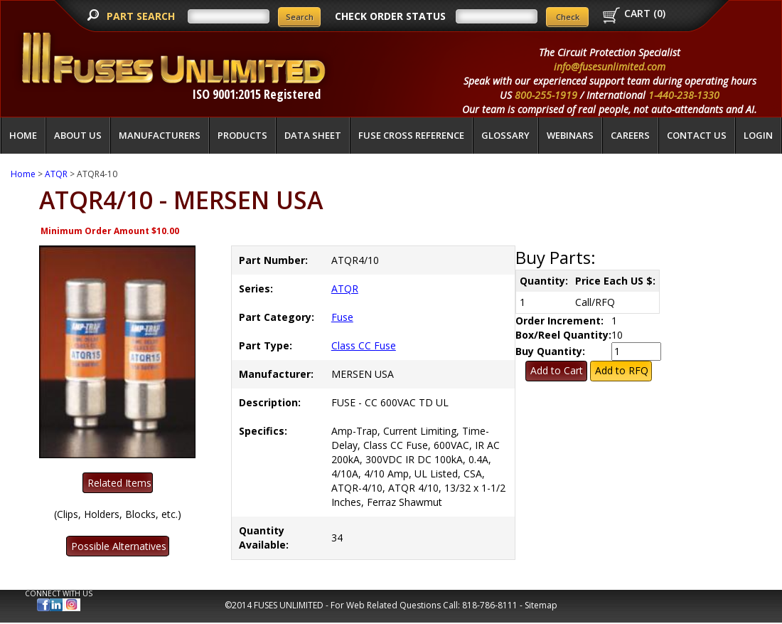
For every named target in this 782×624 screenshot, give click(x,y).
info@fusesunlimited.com (609, 66)
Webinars (570, 135)
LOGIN (758, 135)
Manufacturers (159, 135)
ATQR (56, 174)
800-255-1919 (546, 95)
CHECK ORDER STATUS (390, 16)
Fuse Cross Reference (411, 135)
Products (242, 135)
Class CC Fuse (363, 345)
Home (23, 135)
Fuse (342, 317)
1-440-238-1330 (683, 95)
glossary (505, 135)
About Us (78, 135)
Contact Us (697, 135)
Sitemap (541, 605)
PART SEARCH (142, 16)
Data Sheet (312, 135)
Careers (630, 135)
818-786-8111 (490, 605)
